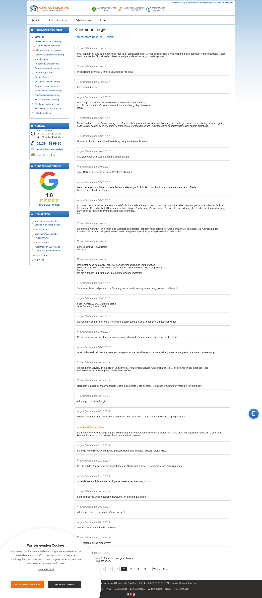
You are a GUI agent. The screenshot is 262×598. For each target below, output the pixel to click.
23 (145, 569)
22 (138, 569)
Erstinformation (192, 3)
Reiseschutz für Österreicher (48, 108)
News (168, 589)
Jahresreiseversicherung (48, 45)
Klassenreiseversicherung (47, 95)
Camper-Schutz (42, 77)
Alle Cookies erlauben (27, 584)
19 (116, 569)
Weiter (156, 569)
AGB (109, 589)
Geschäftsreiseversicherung (48, 90)
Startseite (229, 3)
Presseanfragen (181, 589)
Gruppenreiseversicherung (47, 86)
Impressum (219, 3)
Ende (166, 569)
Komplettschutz (42, 59)
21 (131, 569)
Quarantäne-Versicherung (47, 68)
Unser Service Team (46, 155)
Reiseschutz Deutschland (47, 63)
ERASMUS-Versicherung (47, 99)
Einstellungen (64, 584)
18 (109, 569)
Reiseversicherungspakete (49, 50)
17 (102, 569)
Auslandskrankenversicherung (49, 54)
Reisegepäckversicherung (47, 81)
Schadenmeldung (177, 3)
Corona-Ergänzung (44, 72)
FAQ (101, 589)
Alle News (39, 260)
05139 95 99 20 (134, 10)
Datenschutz (121, 589)
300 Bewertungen (49, 204)
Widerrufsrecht (155, 589)
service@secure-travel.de (50, 149)
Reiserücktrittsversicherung (48, 41)
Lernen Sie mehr (46, 569)
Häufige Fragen (206, 3)
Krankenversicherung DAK (47, 104)
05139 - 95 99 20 (49, 143)
